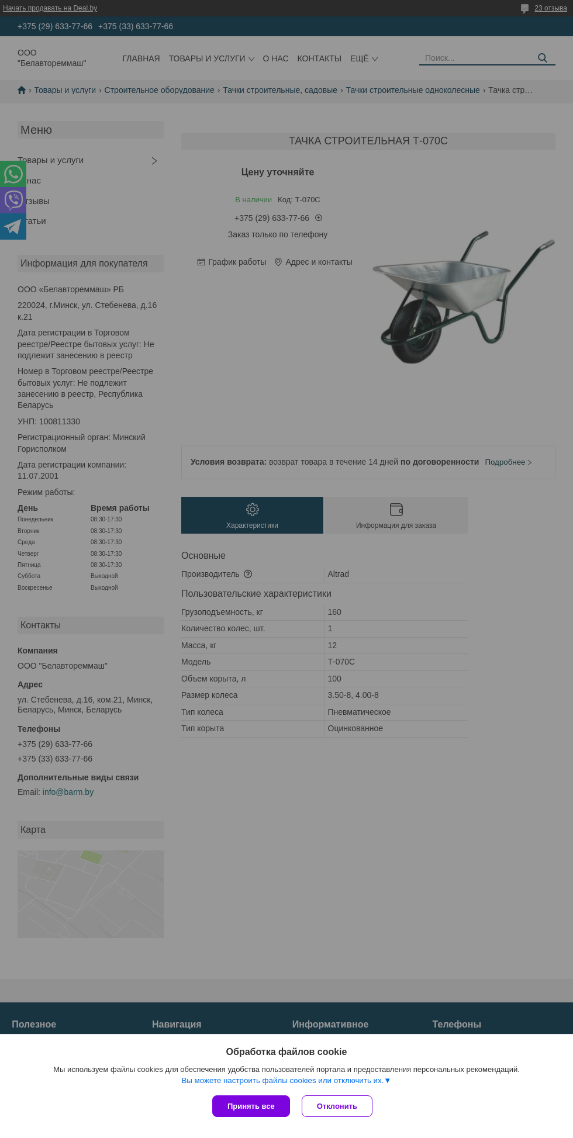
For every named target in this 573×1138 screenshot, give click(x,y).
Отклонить (337, 1106)
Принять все (251, 1106)
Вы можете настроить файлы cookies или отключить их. (282, 1080)
